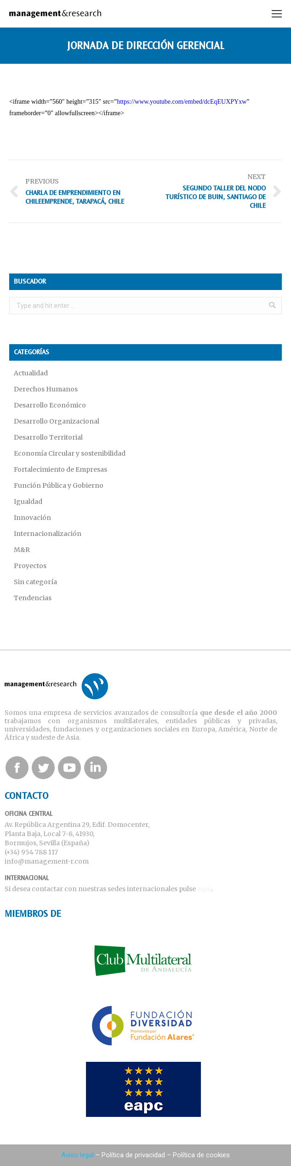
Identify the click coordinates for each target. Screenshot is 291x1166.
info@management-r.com (47, 861)
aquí (204, 889)
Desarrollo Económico (50, 405)
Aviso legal (77, 1155)
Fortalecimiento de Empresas (60, 469)
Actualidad (31, 373)
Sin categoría (35, 582)
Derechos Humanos (46, 389)
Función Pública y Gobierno (58, 485)
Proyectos (30, 566)
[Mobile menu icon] (277, 14)
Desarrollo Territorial (48, 437)
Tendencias (32, 598)
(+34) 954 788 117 (31, 852)
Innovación (32, 517)
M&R (22, 550)
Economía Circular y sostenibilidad (70, 453)
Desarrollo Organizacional (56, 421)
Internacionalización (47, 534)
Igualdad (28, 501)
